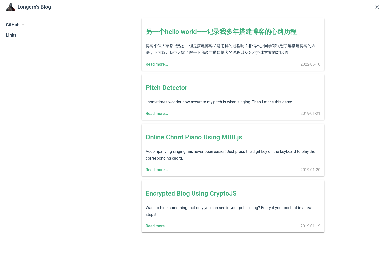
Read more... (157, 64)
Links (11, 35)
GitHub (34, 24)
